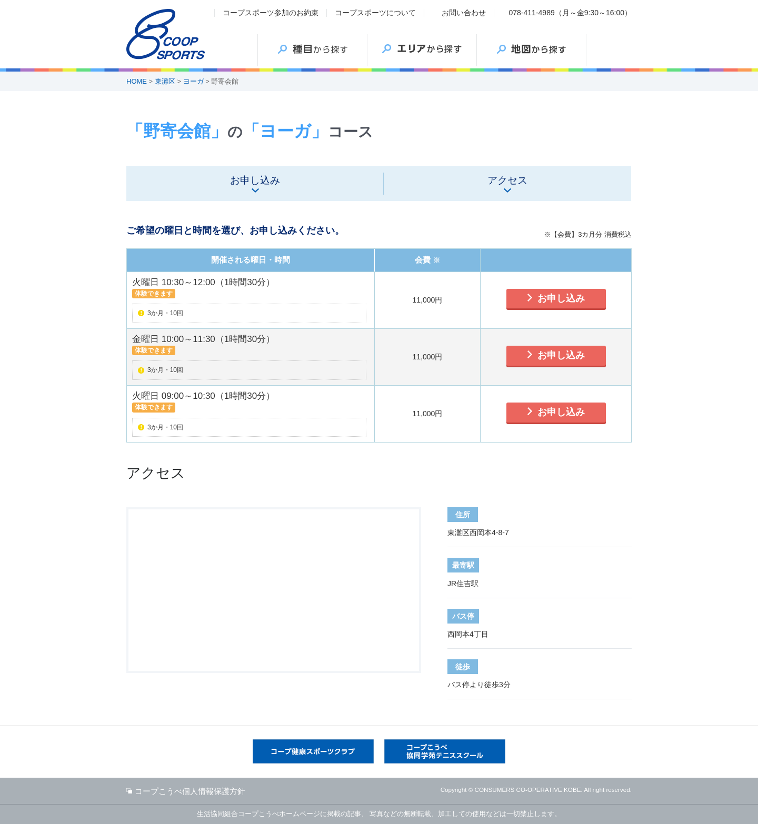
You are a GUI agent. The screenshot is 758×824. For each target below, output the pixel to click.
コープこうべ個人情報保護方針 (190, 791)
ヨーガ (193, 81)
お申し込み (561, 298)
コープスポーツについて (375, 12)
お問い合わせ (464, 12)
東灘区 (165, 81)
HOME (136, 81)
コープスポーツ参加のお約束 (270, 12)
